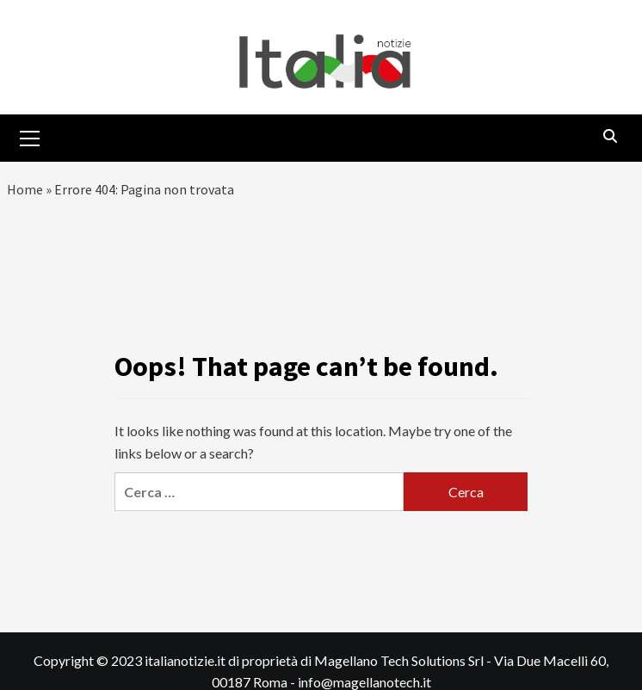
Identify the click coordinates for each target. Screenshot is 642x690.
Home (25, 189)
